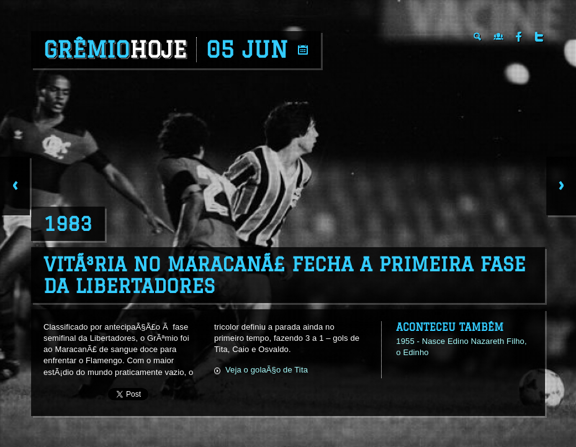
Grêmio (115, 49)
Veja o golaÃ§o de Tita (266, 369)
